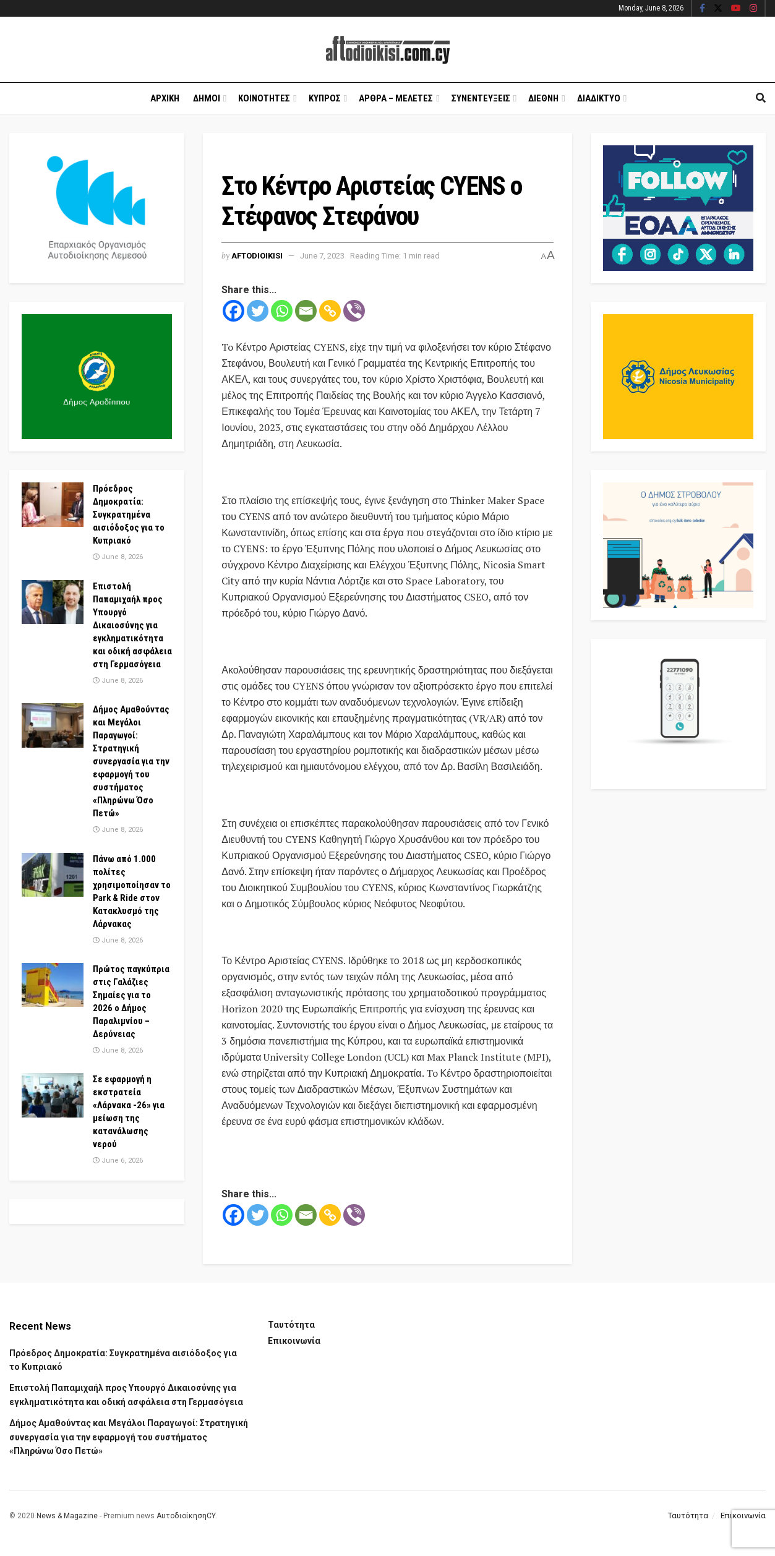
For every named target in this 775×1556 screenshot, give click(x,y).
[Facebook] (233, 311)
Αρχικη (164, 98)
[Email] (306, 311)
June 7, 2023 (322, 255)
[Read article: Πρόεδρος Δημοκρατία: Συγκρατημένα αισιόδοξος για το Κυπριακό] (52, 504)
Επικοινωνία (294, 1341)
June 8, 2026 (118, 557)
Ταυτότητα (291, 1325)
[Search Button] (761, 98)
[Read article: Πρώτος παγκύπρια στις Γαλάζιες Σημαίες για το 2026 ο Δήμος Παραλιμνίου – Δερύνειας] (52, 985)
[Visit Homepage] (388, 50)
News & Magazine (67, 1515)
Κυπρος (325, 98)
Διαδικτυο (598, 98)
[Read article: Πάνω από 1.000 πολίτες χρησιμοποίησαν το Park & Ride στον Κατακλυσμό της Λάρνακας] (52, 875)
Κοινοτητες (264, 98)
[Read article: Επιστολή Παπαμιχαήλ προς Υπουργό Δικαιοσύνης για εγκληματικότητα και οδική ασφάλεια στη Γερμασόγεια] (52, 602)
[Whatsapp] (282, 311)
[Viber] (354, 311)
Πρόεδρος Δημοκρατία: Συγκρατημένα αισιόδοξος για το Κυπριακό (129, 514)
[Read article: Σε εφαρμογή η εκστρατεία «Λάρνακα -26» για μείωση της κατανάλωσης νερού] (52, 1095)
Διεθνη (543, 98)
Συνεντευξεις (481, 98)
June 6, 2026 (118, 1160)
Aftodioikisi (257, 255)
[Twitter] (257, 311)
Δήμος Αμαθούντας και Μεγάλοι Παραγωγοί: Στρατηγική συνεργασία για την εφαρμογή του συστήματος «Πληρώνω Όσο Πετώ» (131, 761)
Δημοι (206, 98)
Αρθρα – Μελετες (396, 98)
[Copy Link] (330, 311)
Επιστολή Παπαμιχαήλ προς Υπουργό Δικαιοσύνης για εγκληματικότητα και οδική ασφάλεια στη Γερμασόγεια (132, 625)
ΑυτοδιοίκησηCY (185, 1515)
